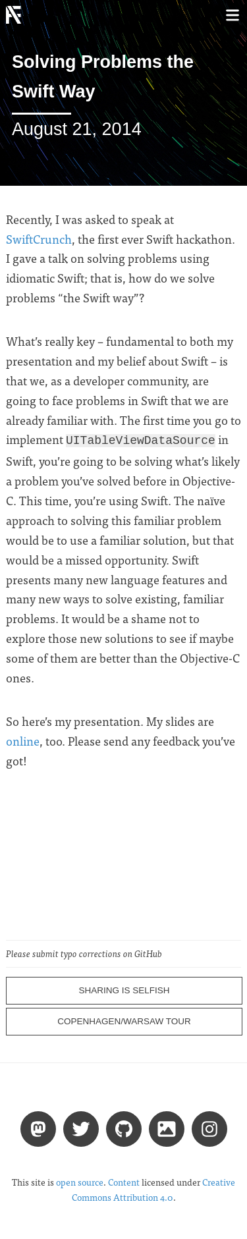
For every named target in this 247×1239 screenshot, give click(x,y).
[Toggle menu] (232, 15)
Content (124, 1180)
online (23, 739)
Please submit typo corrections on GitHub (84, 952)
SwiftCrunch (39, 239)
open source (79, 1180)
